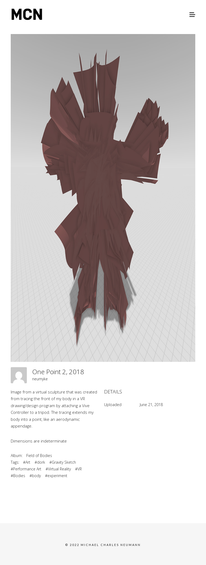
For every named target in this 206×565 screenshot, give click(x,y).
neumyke (40, 378)
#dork (40, 462)
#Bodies (18, 475)
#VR (78, 468)
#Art (26, 462)
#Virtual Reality (58, 468)
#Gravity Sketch (62, 462)
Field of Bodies (39, 455)
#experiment (56, 475)
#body (35, 475)
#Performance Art (26, 468)
